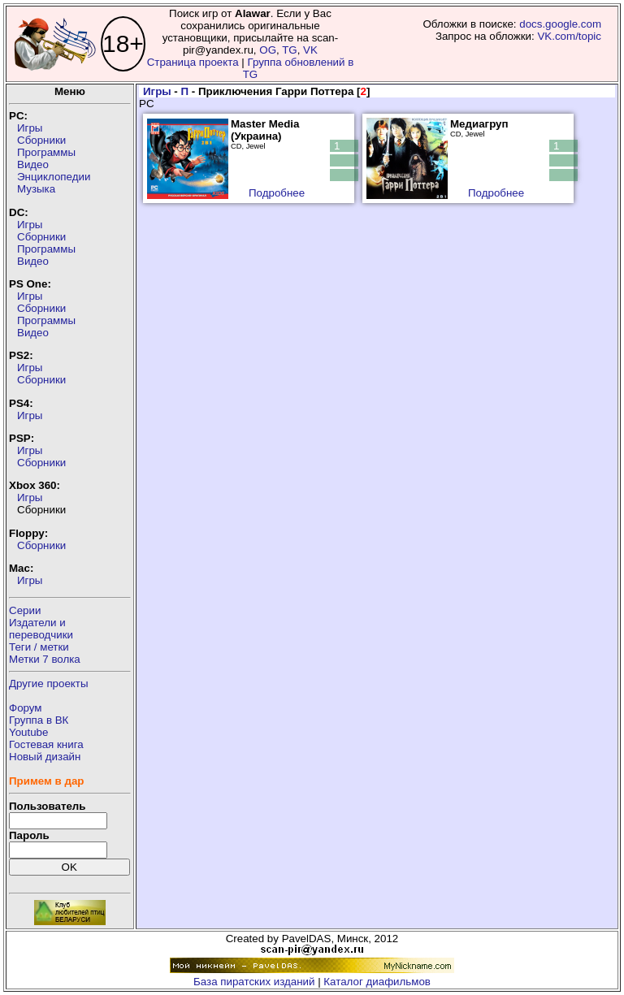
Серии (25, 610)
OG (267, 50)
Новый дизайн (44, 757)
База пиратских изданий (253, 982)
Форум (25, 708)
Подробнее (277, 193)
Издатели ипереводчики (41, 628)
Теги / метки (39, 647)
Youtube (28, 732)
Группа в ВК (38, 720)
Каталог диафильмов (377, 982)
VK (310, 50)
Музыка (36, 189)
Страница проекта (193, 62)
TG (289, 50)
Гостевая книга (46, 744)
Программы (46, 152)
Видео (33, 164)
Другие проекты (49, 683)
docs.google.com (560, 24)
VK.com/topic (569, 36)
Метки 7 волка (44, 659)
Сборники (41, 140)
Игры (29, 128)
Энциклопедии (53, 177)
